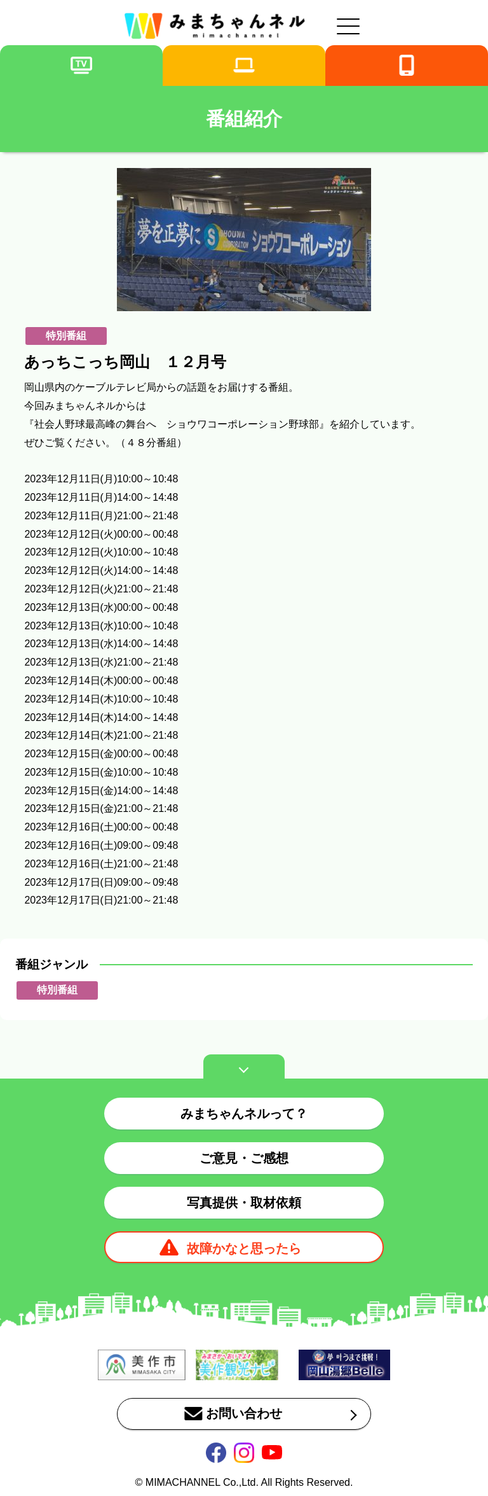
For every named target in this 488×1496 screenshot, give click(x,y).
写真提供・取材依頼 (244, 1203)
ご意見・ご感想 (244, 1158)
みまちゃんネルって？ (244, 1114)
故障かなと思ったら (244, 1248)
